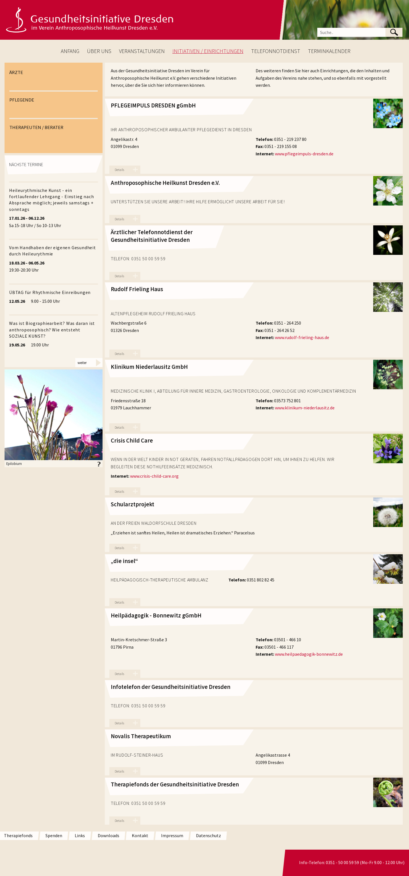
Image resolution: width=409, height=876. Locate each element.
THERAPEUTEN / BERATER (36, 127)
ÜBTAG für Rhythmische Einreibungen (50, 292)
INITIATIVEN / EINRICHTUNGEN (207, 51)
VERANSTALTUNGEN (142, 51)
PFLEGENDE (21, 100)
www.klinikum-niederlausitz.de (305, 408)
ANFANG (70, 51)
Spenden (53, 835)
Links (80, 835)
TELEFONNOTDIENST (275, 51)
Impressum (172, 835)
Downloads (108, 835)
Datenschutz (208, 835)
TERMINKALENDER (329, 51)
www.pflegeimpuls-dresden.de (304, 153)
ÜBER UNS (99, 51)
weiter (82, 362)
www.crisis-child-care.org (154, 476)
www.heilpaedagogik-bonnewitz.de (309, 654)
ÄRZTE (16, 72)
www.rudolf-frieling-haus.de (302, 337)
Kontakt (140, 835)
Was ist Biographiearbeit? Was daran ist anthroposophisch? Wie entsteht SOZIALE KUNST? (52, 329)
